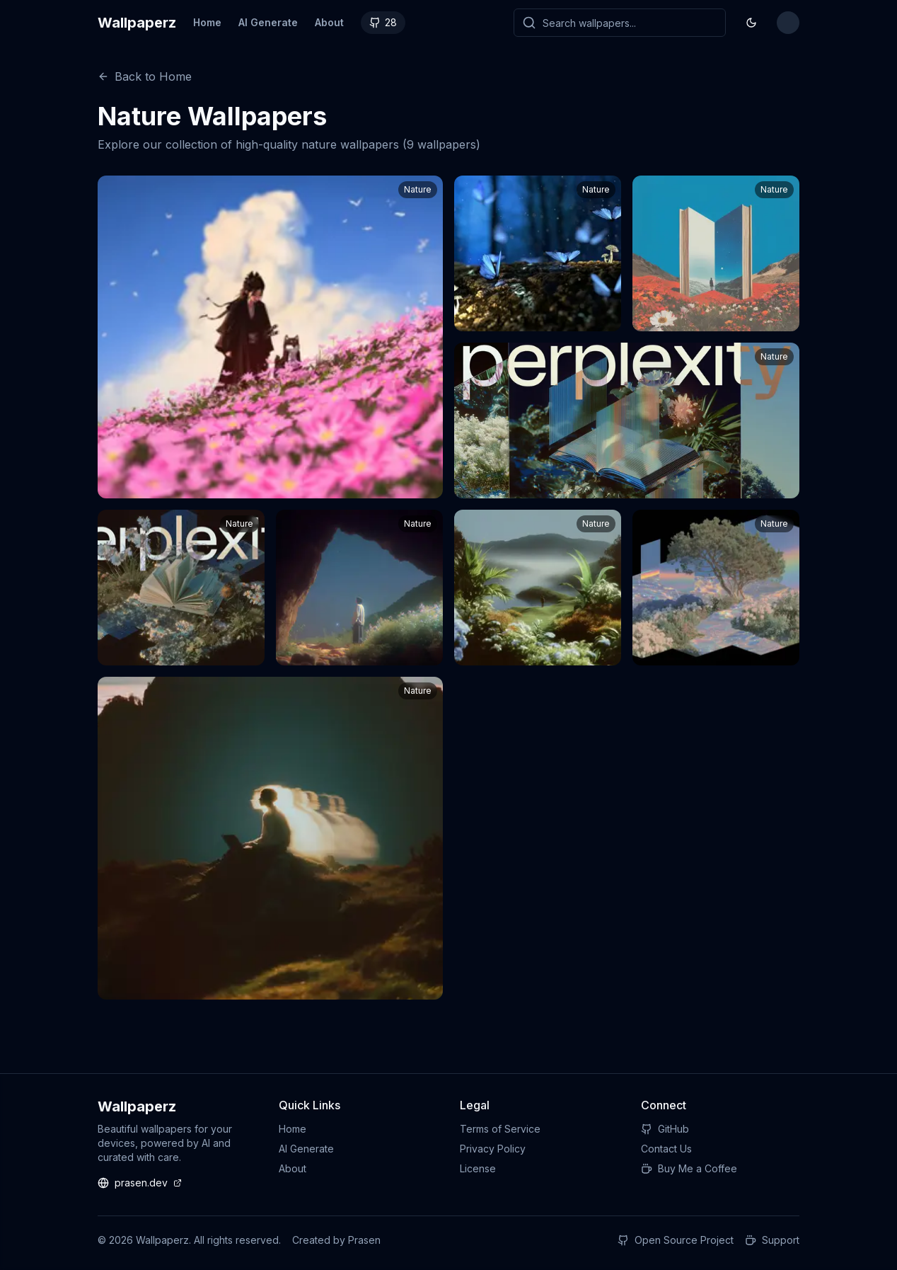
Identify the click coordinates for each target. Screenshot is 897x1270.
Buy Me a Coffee (689, 1168)
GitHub (665, 1129)
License (478, 1168)
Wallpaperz (137, 22)
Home (207, 22)
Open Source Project (676, 1240)
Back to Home (145, 76)
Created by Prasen (336, 1240)
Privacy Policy (493, 1149)
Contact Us (666, 1149)
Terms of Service (500, 1129)
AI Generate (268, 22)
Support (772, 1240)
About (329, 22)
